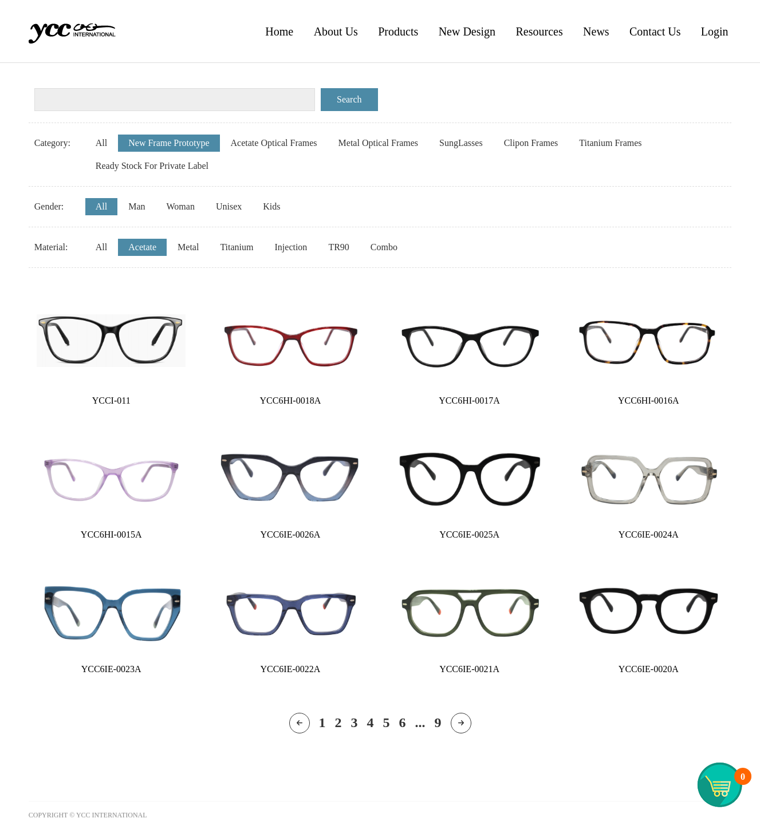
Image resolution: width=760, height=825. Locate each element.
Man (136, 206)
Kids (271, 206)
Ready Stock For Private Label (152, 166)
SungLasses (461, 143)
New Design (467, 31)
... (420, 722)
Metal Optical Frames (378, 143)
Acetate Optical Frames (274, 143)
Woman (181, 206)
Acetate (142, 247)
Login (715, 31)
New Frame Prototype (168, 143)
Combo (384, 247)
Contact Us (654, 31)
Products (398, 31)
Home (279, 31)
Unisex (229, 206)
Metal (188, 247)
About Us (336, 31)
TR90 (338, 247)
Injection (291, 247)
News (596, 31)
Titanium (236, 247)
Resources (538, 31)
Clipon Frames (531, 143)
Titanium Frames (610, 143)
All (101, 143)
